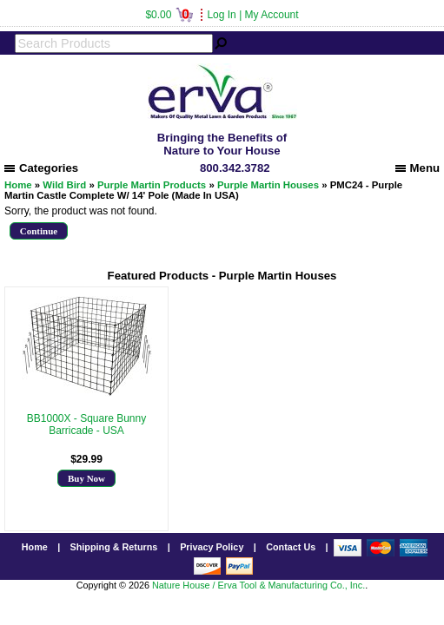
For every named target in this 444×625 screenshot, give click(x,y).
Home (18, 185)
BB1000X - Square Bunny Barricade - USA (86, 424)
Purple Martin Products (151, 185)
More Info (86, 443)
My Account (272, 15)
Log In (221, 15)
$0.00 (169, 15)
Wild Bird (64, 185)
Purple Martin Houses (268, 185)
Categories (41, 167)
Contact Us (290, 547)
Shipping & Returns (114, 547)
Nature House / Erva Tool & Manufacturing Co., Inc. (258, 585)
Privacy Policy (211, 547)
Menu (417, 167)
